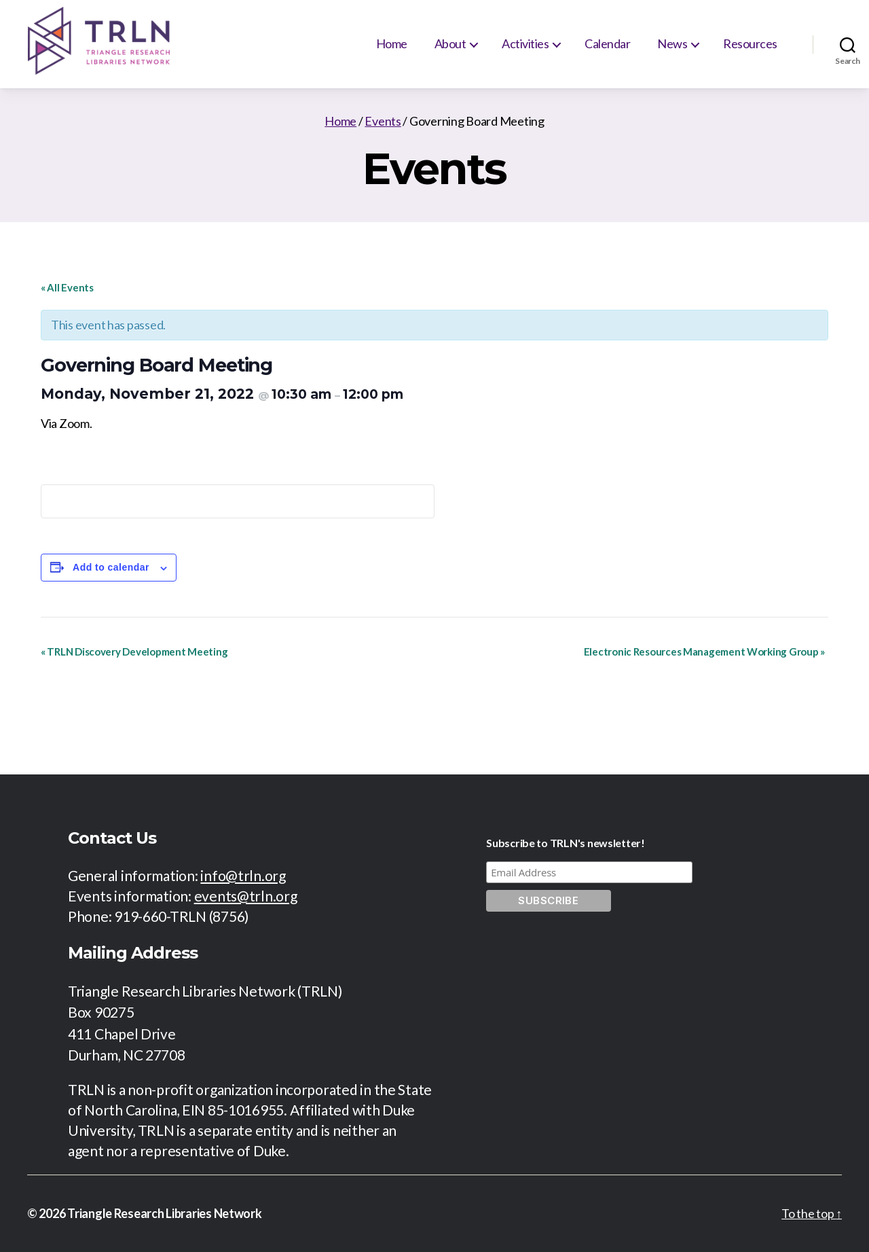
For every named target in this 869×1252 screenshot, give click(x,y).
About (450, 43)
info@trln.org (243, 875)
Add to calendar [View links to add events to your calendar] (111, 567)
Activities (525, 43)
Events (383, 120)
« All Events (67, 287)
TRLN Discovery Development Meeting (134, 651)
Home (391, 43)
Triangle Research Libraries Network (164, 1213)
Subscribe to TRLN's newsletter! (565, 842)
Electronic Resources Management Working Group (704, 651)
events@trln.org (245, 895)
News (672, 43)
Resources (750, 43)
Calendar (607, 43)
